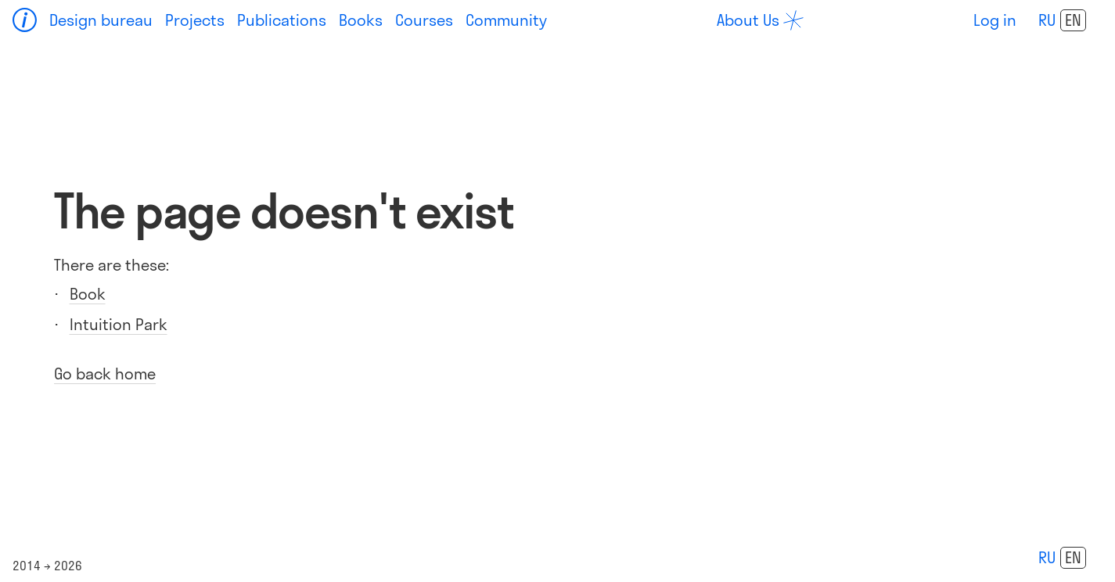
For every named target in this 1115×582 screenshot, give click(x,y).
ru (1047, 20)
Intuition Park (118, 324)
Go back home (105, 373)
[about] (760, 20)
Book (88, 294)
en (1073, 20)
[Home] (25, 20)
